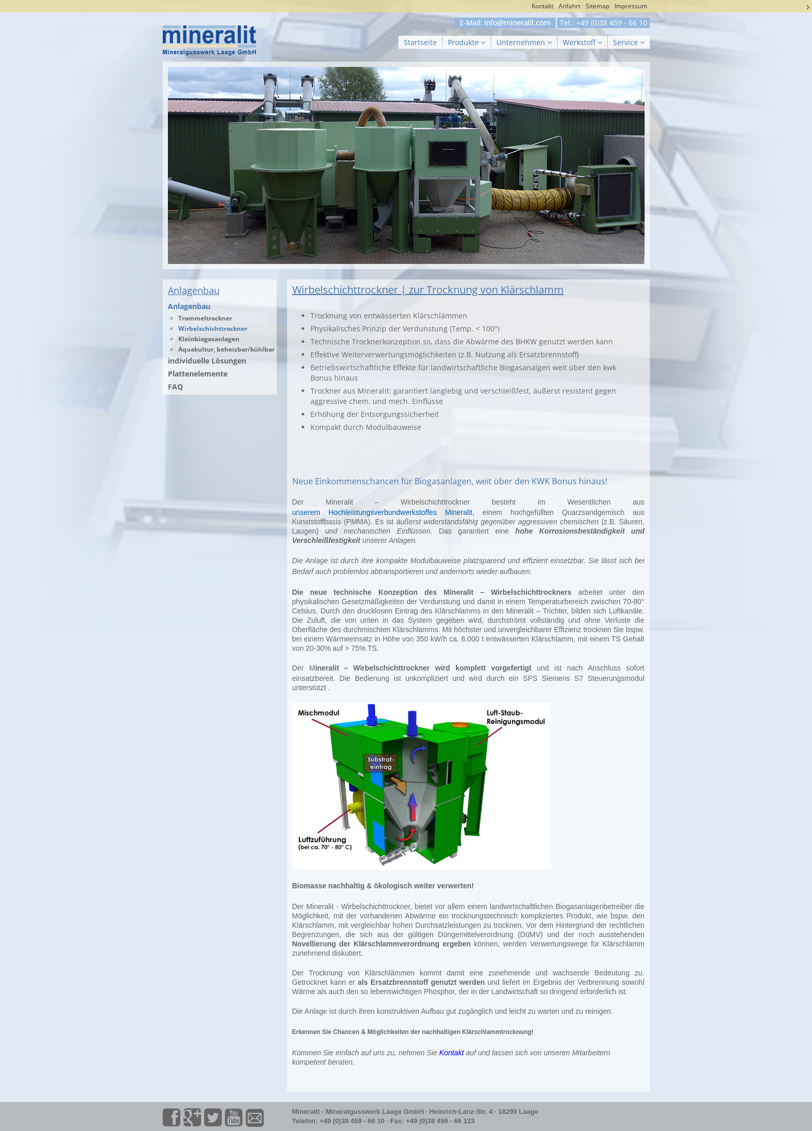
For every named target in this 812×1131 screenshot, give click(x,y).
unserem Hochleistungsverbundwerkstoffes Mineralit (382, 512)
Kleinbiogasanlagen (208, 338)
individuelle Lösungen (207, 361)
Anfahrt (569, 6)
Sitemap (597, 6)
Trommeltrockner (205, 318)
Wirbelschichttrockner (212, 328)
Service (629, 42)
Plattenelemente (197, 374)
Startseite (420, 42)
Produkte (467, 42)
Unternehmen (524, 42)
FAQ (175, 387)
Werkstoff (582, 42)
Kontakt (542, 6)
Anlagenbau (189, 306)
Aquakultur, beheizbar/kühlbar (226, 349)
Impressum (631, 6)
